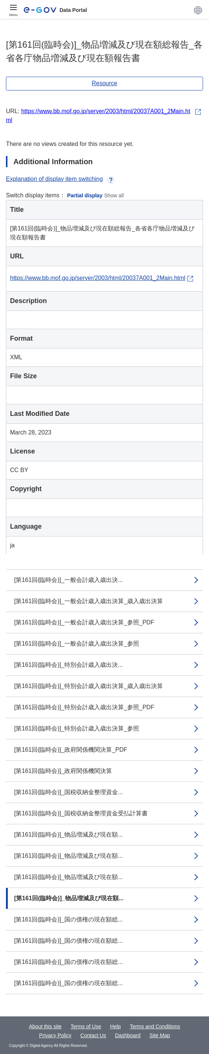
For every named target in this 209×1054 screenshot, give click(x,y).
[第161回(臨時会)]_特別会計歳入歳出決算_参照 (76, 728)
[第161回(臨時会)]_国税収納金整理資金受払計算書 (81, 813)
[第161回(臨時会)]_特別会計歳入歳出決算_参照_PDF (84, 707)
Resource (104, 83)
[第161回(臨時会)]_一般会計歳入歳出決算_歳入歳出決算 (88, 601)
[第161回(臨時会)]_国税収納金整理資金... (68, 792)
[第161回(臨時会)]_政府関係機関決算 (63, 771)
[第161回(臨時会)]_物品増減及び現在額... (68, 834)
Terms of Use (86, 1026)
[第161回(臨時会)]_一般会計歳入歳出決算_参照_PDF (84, 622)
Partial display (85, 195)
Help (115, 1026)
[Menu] (13, 10)
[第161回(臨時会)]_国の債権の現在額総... (68, 919)
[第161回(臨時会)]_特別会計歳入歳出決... (68, 665)
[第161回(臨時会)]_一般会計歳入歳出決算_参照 (76, 643)
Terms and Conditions (155, 1026)
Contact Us (93, 1035)
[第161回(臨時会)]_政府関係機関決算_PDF (70, 749)
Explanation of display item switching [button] (60, 179)
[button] (198, 10)
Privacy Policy (55, 1035)
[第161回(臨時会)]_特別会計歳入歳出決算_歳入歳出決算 (88, 686)
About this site (45, 1026)
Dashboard (128, 1035)
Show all (114, 195)
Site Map (159, 1035)
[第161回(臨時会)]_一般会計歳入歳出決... (68, 580)
